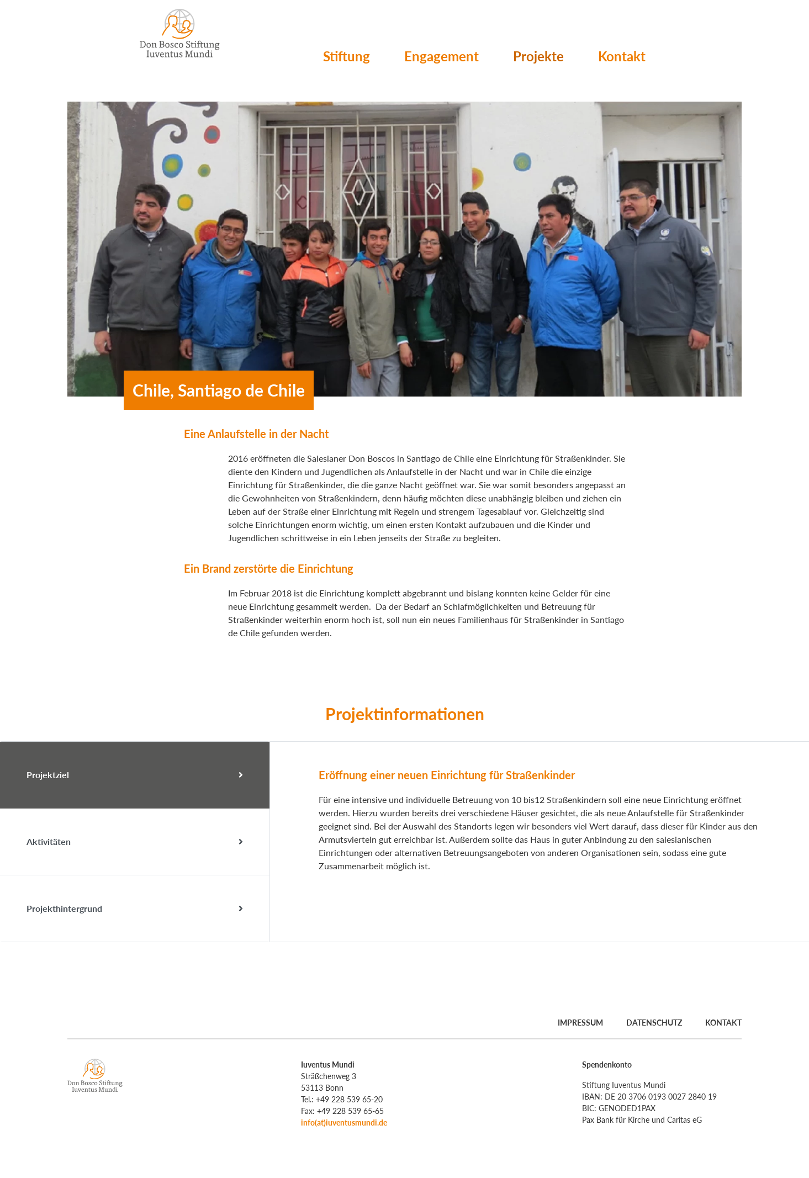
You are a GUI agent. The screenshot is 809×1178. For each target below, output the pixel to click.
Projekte (538, 56)
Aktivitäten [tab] (135, 841)
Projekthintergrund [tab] (135, 908)
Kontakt (622, 56)
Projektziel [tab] (135, 774)
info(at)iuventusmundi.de (344, 1122)
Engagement (441, 56)
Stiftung (346, 56)
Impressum (580, 1022)
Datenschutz (654, 1022)
